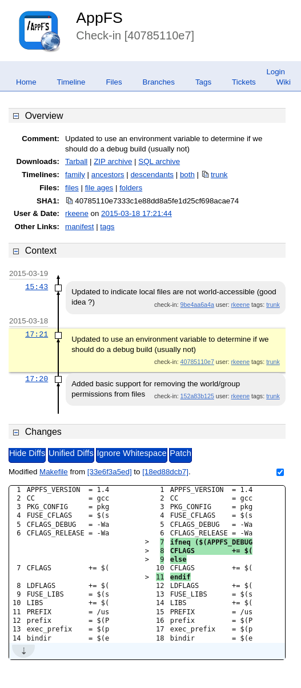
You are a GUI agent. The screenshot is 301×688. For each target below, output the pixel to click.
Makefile (53, 471)
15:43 (36, 287)
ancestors (108, 174)
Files (114, 82)
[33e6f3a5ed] (109, 471)
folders (130, 187)
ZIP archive (113, 161)
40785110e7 (197, 361)
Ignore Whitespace (131, 453)
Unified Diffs (71, 453)
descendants (152, 174)
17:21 (36, 334)
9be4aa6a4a (197, 304)
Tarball (76, 161)
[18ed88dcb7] (165, 471)
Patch (180, 453)
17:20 (36, 379)
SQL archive (159, 161)
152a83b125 (197, 396)
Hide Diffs (27, 453)
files (72, 187)
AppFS (99, 17)
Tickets (244, 82)
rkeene (77, 213)
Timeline (71, 82)
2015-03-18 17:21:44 (136, 213)
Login (275, 71)
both (187, 174)
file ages (99, 187)
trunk (219, 174)
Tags (203, 82)
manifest (79, 226)
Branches (159, 82)
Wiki (283, 82)
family (75, 174)
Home (26, 82)
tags (107, 226)
